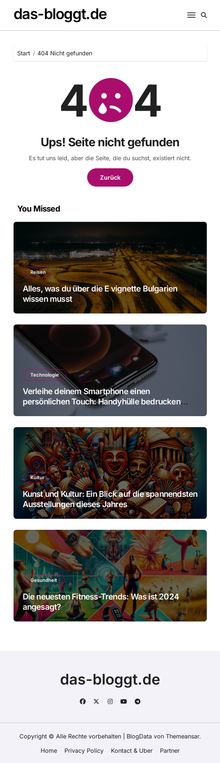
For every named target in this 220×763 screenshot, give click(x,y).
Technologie (44, 375)
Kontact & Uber (132, 750)
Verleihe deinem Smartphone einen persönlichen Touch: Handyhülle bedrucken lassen (101, 401)
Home (49, 750)
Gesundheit (43, 580)
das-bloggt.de (60, 14)
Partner (170, 750)
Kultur (37, 477)
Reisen (38, 272)
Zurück (110, 177)
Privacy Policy (84, 750)
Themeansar (182, 736)
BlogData (139, 736)
